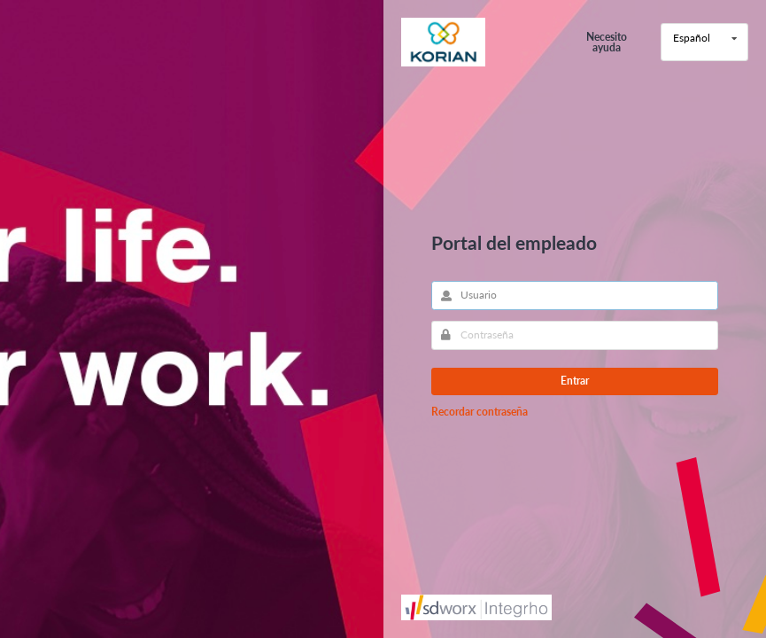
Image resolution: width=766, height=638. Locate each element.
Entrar (575, 380)
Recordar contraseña (479, 411)
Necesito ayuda (606, 42)
